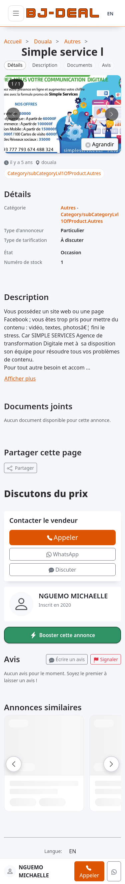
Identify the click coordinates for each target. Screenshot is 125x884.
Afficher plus (20, 378)
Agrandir (99, 144)
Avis (106, 65)
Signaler (105, 659)
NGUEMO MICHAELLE (73, 595)
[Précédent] (14, 764)
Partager (20, 468)
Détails (15, 65)
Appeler (62, 537)
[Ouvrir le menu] (16, 13)
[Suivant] (111, 764)
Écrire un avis (67, 659)
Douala (43, 41)
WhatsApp (62, 554)
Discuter (62, 569)
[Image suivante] (111, 114)
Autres (72, 41)
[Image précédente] (13, 114)
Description (44, 65)
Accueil (13, 41)
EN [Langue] (110, 13)
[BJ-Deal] (62, 13)
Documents (79, 65)
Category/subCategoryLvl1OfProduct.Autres (54, 173)
